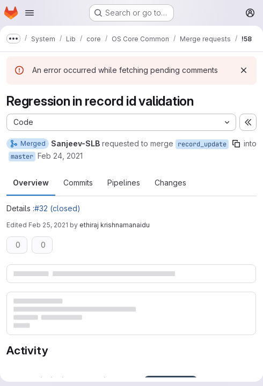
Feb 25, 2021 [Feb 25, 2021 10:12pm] (48, 225)
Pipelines (123, 182)
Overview (31, 182)
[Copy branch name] (236, 143)
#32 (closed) (57, 208)
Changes (170, 182)
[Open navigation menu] (29, 12)
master (22, 156)
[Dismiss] (243, 70)
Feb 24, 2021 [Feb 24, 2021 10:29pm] (60, 155)
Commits (78, 182)
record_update (202, 144)
